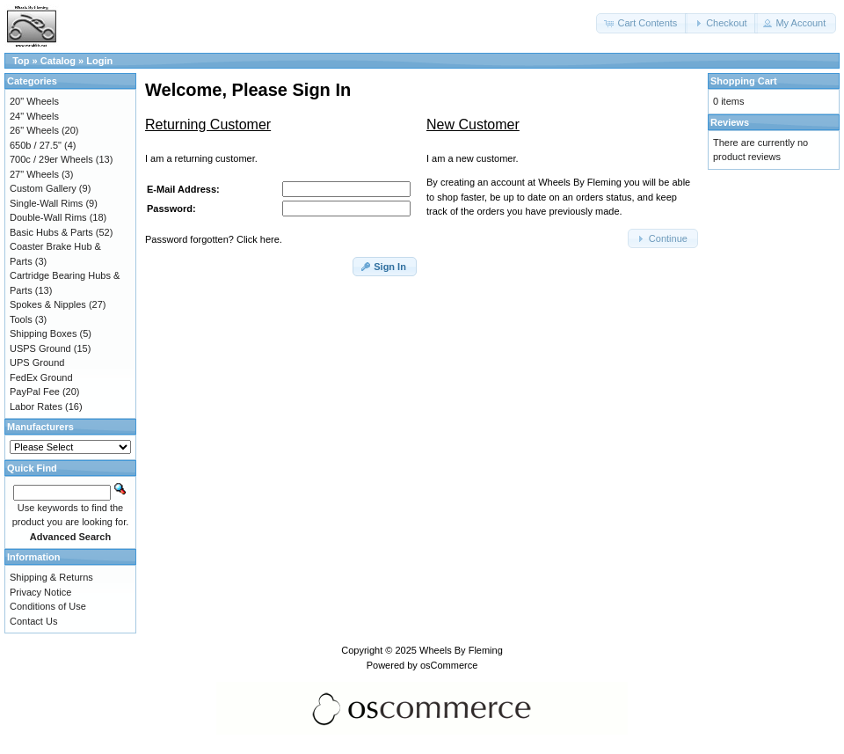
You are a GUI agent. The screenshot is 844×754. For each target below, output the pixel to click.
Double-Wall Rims (48, 217)
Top (20, 60)
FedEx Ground (41, 377)
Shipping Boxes (43, 333)
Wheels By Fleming (461, 650)
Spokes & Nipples (48, 304)
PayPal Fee (35, 391)
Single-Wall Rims (46, 203)
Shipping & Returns (51, 577)
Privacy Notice (40, 592)
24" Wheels (34, 116)
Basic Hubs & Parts (51, 232)
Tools (21, 319)
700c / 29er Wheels (51, 159)
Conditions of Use (48, 606)
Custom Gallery (43, 188)
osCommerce (448, 665)
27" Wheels (34, 174)
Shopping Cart (743, 81)
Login (99, 60)
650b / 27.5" (36, 145)
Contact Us (33, 621)
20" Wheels (34, 101)
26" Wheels (34, 130)
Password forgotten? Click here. (213, 239)
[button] (642, 23)
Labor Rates (36, 406)
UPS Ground (37, 362)
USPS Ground (40, 348)
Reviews (729, 122)
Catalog (58, 60)
